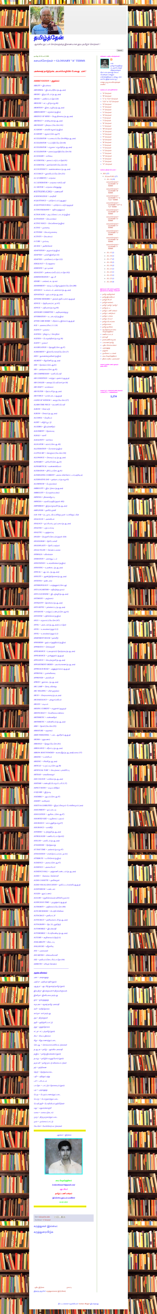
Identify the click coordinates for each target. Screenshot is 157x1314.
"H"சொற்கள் (107, 115)
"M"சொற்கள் (107, 129)
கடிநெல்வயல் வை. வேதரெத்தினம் (109, 330)
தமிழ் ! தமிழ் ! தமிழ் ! (110, 305)
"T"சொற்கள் (106, 148)
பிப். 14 (109, 179)
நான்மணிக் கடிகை (109, 340)
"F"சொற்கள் (106, 110)
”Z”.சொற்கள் (107, 164)
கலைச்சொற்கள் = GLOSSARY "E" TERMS (112, 219)
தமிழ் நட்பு (106, 308)
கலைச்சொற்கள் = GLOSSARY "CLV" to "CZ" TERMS (114, 205)
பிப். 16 (109, 256)
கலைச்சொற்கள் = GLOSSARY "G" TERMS (112, 233)
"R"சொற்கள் (106, 142)
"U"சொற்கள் (107, 150)
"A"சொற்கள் (46, 1220)
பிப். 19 (109, 265)
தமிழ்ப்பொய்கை (108, 321)
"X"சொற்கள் (106, 159)
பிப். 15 (109, 252)
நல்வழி (105, 337)
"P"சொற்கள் (106, 137)
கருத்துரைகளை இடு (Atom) (56, 1291)
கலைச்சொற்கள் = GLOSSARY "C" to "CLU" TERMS (113, 198)
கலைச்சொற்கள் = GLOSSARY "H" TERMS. (112, 239)
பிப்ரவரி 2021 (110, 176)
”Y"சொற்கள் (106, 161)
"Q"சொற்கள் (107, 140)
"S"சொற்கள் (106, 145)
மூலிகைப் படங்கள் (109, 353)
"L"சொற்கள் (106, 126)
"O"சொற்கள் (107, 134)
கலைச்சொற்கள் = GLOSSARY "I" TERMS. (112, 246)
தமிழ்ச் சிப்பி (107, 300)
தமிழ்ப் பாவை (107, 316)
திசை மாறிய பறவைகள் (110, 359)
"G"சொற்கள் (107, 112)
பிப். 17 (109, 259)
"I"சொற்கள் (106, 118)
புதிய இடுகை (39, 1287)
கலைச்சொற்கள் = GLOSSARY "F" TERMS (112, 226)
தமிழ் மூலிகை (107, 327)
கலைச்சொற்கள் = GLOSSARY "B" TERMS (112, 191)
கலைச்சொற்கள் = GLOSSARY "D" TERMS (112, 212)
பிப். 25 (109, 278)
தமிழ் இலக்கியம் (108, 297)
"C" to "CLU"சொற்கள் (110, 99)
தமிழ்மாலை (106, 324)
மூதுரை (105, 350)
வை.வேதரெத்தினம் (109, 356)
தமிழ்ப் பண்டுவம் (108, 313)
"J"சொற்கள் (106, 120)
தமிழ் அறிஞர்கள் (108, 294)
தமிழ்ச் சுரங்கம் (107, 302)
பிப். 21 (109, 269)
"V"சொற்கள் (106, 153)
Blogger (87, 1304)
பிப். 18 (109, 262)
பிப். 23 (109, 275)
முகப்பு (69, 1287)
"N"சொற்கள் (106, 131)
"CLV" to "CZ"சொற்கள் (110, 101)
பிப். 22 (109, 272)
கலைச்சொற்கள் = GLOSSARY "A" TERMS (112, 184)
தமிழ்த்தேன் (49, 38)
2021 (105, 173)
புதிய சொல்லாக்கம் (109, 345)
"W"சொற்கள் (107, 156)
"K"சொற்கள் (106, 123)
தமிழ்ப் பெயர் (107, 319)
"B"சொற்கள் (106, 96)
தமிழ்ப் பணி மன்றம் (109, 311)
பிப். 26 (109, 282)
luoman (81, 1304)
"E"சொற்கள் (106, 107)
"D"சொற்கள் (107, 104)
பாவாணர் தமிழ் (108, 342)
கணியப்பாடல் (107, 334)
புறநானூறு (106, 348)
